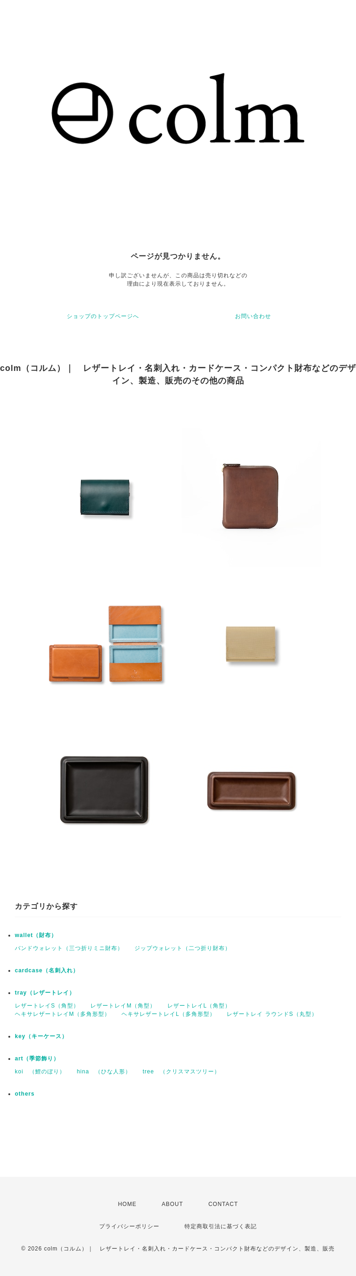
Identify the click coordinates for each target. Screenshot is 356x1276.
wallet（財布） (36, 935)
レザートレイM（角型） (123, 1005)
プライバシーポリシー (129, 1226)
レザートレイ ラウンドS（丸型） (272, 1014)
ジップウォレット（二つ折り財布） (182, 948)
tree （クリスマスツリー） (182, 1071)
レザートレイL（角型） (199, 1005)
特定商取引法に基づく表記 (220, 1226)
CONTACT (223, 1204)
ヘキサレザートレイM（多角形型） (62, 1014)
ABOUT (172, 1204)
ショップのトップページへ (103, 316)
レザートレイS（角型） (47, 1005)
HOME (127, 1204)
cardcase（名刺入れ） (47, 970)
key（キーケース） (41, 1036)
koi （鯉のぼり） (40, 1071)
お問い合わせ (253, 316)
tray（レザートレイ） (45, 992)
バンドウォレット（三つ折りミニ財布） (69, 948)
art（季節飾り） (37, 1058)
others (25, 1094)
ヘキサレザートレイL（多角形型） (168, 1014)
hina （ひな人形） (104, 1071)
